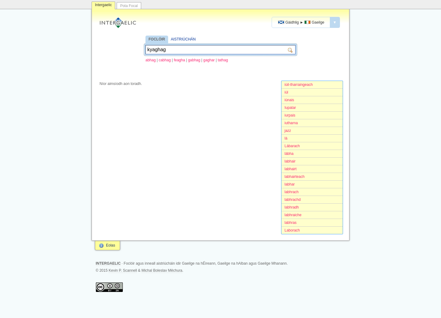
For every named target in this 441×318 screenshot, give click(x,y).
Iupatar (290, 107)
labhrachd (293, 199)
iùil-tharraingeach (299, 84)
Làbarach (292, 146)
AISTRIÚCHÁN (183, 39)
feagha (179, 60)
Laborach (292, 230)
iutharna (291, 123)
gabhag (194, 60)
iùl (286, 92)
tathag (223, 60)
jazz (288, 130)
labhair (290, 161)
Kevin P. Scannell (123, 270)
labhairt (290, 169)
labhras (290, 222)
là (286, 138)
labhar (290, 184)
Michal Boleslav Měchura (161, 270)
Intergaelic (103, 5)
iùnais (289, 100)
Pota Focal (129, 6)
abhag (150, 60)
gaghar (209, 60)
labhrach (292, 192)
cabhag (165, 60)
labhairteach (294, 176)
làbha (289, 153)
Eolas (110, 245)
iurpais (290, 115)
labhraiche (293, 215)
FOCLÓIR (157, 39)
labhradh (292, 207)
